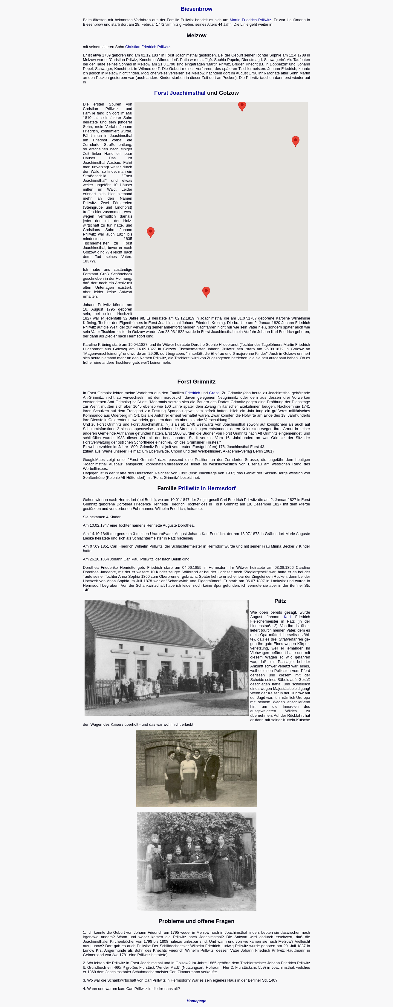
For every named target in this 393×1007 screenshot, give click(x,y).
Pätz (280, 601)
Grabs (214, 393)
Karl (287, 617)
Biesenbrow (196, 9)
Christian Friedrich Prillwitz (147, 47)
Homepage (196, 1001)
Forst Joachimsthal (180, 93)
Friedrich (192, 393)
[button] (295, 141)
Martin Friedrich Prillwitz (250, 20)
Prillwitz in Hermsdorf (207, 488)
